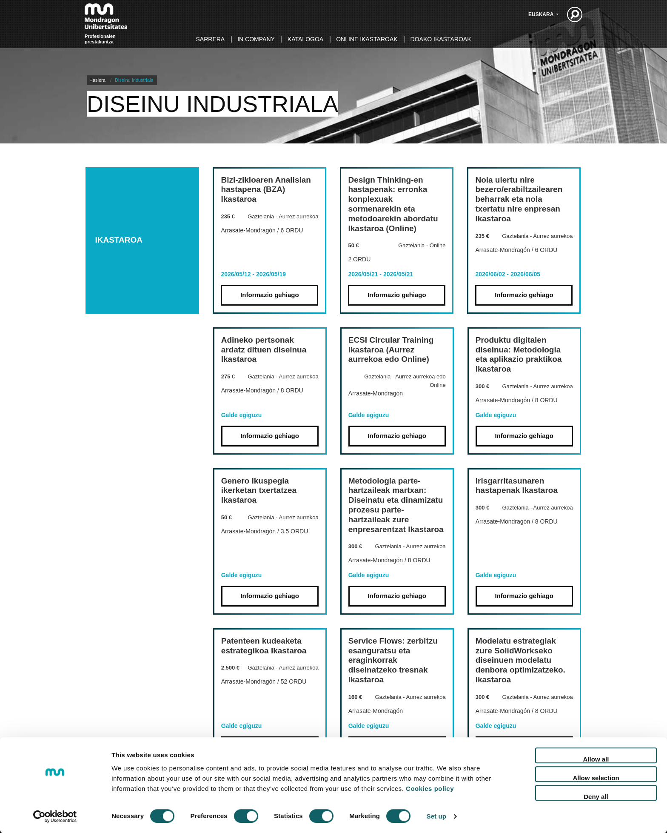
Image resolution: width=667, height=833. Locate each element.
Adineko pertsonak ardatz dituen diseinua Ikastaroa (264, 349)
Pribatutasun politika (399, 794)
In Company (256, 39)
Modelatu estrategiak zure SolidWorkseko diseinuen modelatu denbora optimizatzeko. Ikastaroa (520, 660)
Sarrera (210, 39)
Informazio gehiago (269, 294)
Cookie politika (469, 794)
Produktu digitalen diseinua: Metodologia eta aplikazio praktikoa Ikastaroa (519, 354)
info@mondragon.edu (217, 820)
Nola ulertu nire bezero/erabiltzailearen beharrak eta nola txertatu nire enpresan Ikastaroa (518, 199)
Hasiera (97, 80)
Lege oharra (524, 794)
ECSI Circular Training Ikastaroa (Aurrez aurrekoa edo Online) (391, 349)
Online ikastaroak (366, 39)
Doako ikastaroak (440, 39)
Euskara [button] (541, 14)
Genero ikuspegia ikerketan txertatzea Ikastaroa (258, 490)
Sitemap (568, 794)
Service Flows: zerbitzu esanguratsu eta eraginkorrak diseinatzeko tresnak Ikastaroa (393, 660)
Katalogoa (305, 39)
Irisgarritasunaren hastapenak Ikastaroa (517, 485)
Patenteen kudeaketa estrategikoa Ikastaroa (264, 645)
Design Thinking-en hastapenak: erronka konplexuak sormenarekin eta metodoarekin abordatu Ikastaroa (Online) (393, 204)
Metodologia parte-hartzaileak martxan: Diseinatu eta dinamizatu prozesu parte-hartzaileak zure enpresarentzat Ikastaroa (396, 505)
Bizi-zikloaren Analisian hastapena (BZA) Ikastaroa (266, 189)
